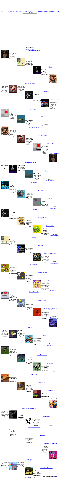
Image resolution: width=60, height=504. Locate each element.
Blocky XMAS (42, 217)
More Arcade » (50, 180)
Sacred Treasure (42, 300)
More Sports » (54, 263)
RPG (58, 11)
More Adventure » (54, 153)
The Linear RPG (46, 416)
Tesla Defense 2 (34, 374)
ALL (2, 11)
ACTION (6, 11)
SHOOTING (33, 11)
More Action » (46, 125)
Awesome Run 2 (34, 264)
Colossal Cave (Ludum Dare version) (50, 309)
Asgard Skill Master (42, 355)
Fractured (42, 435)
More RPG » (50, 345)
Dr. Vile (34, 346)
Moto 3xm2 (46, 335)
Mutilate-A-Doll (30, 408)
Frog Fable (50, 363)
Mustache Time (50, 226)
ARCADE (21, 11)
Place (42, 116)
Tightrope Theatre (30, 83)
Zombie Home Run (50, 280)
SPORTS (40, 11)
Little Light (46, 91)
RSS (33, 477)
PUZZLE (27, 11)
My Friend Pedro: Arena (50, 253)
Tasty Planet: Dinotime (34, 427)
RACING (53, 11)
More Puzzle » (54, 208)
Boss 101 (42, 58)
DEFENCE (30, 12)
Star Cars (30, 327)
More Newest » (30, 49)
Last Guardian (42, 382)
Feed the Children (42, 272)
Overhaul (50, 390)
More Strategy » (54, 290)
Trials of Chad (34, 110)
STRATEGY (46, 11)
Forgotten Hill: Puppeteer (50, 443)
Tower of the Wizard (34, 127)
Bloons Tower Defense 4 (46, 468)
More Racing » (54, 318)
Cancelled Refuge (54, 99)
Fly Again (30, 459)
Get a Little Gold (42, 190)
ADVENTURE (14, 11)
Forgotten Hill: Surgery (34, 50)
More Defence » (54, 372)
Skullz (50, 67)
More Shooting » (54, 235)
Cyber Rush (34, 182)
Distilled (50, 198)
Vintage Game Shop (34, 292)
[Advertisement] (15, 30)
